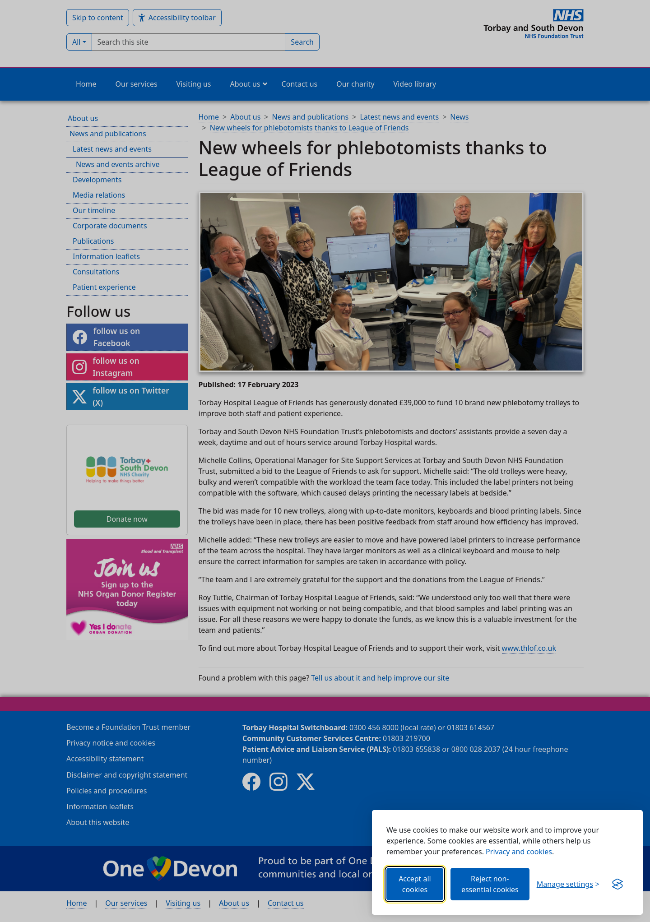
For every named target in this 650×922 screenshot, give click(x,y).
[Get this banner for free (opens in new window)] (617, 884)
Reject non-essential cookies (490, 884)
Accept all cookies (415, 884)
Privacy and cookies (519, 852)
